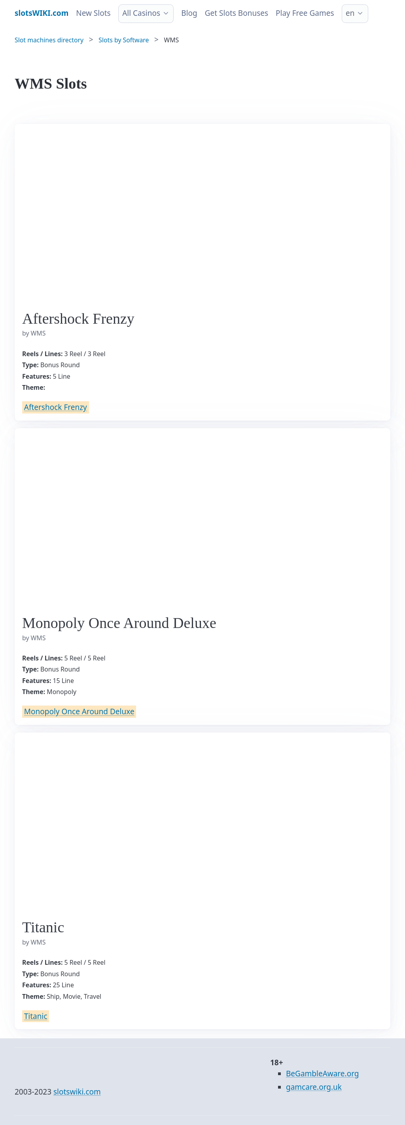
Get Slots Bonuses (236, 13)
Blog (189, 13)
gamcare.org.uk (314, 1087)
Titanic (35, 1016)
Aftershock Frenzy (55, 407)
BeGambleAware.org (322, 1073)
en (350, 13)
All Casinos (141, 13)
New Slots (93, 13)
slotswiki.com (77, 1092)
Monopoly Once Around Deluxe (79, 712)
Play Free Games (305, 13)
